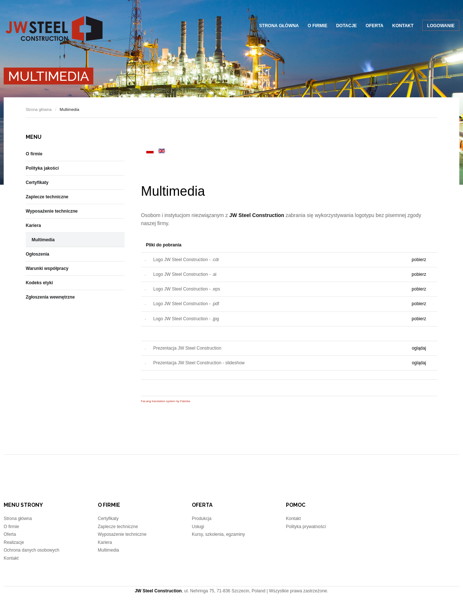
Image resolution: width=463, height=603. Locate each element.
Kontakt (403, 25)
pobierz (419, 259)
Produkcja (201, 518)
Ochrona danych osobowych (31, 550)
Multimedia (173, 191)
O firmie (317, 25)
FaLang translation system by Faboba (165, 401)
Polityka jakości (42, 168)
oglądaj (419, 348)
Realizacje (14, 542)
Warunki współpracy (47, 268)
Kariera (33, 225)
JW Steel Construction (54, 28)
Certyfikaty (37, 182)
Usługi (198, 526)
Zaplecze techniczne (47, 196)
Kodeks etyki (39, 282)
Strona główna (279, 25)
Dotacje (346, 25)
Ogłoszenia (37, 254)
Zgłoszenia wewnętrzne (50, 297)
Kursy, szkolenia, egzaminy (218, 534)
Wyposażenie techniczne (52, 211)
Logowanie (441, 25)
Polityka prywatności (306, 526)
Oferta (374, 25)
